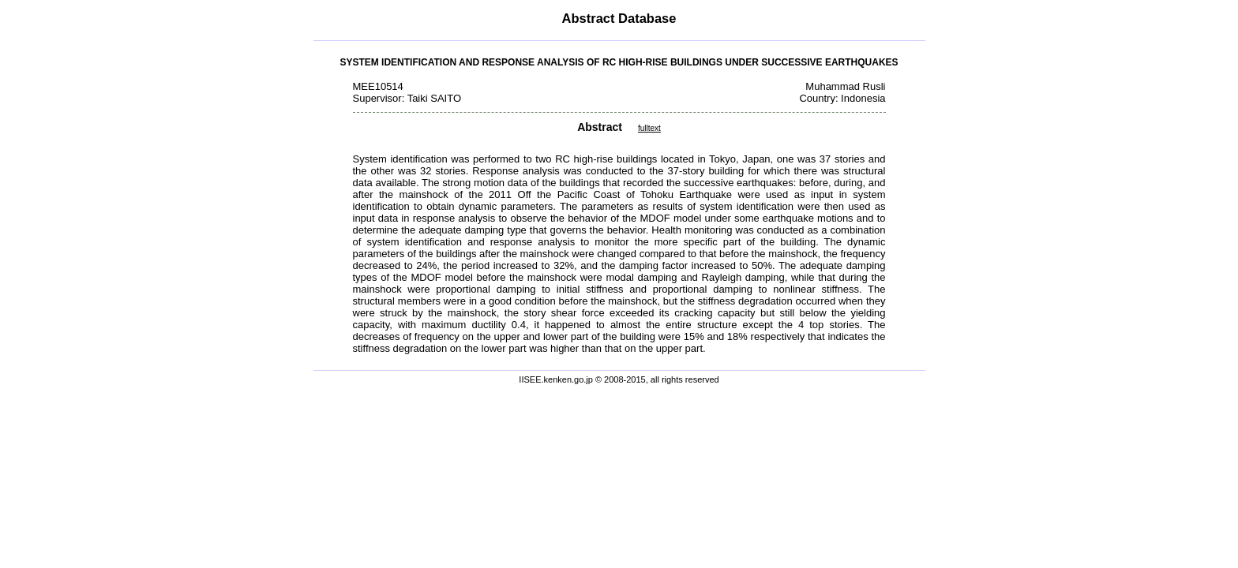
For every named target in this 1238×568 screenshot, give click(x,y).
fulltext (649, 128)
